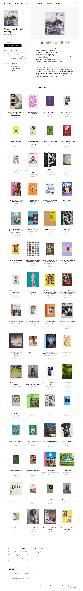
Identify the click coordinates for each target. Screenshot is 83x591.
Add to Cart (13, 46)
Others (58, 3)
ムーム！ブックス (27, 3)
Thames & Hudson (15, 51)
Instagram (22, 558)
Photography (14, 54)
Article (19, 549)
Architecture (22, 54)
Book (16, 3)
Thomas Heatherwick (10, 34)
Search (71, 3)
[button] (73, 42)
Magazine (50, 3)
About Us (13, 549)
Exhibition (25, 549)
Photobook (40, 3)
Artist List (31, 549)
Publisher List (39, 549)
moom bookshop (7, 3)
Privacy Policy (26, 555)
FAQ (20, 555)
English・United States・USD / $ (20, 561)
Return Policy (14, 555)
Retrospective (22, 56)
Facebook (14, 558)
